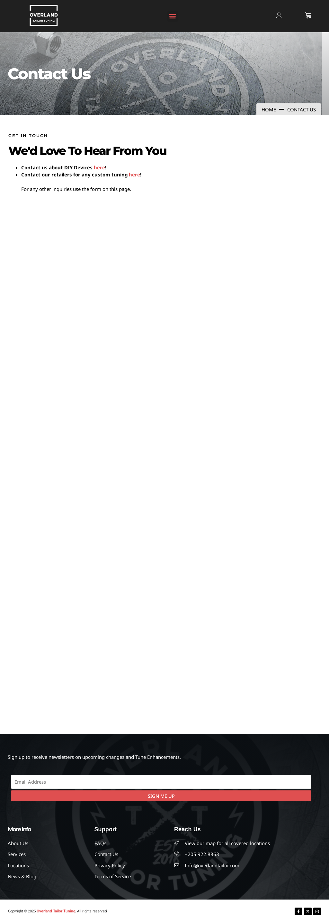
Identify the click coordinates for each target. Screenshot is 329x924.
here (99, 167)
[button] (172, 16)
